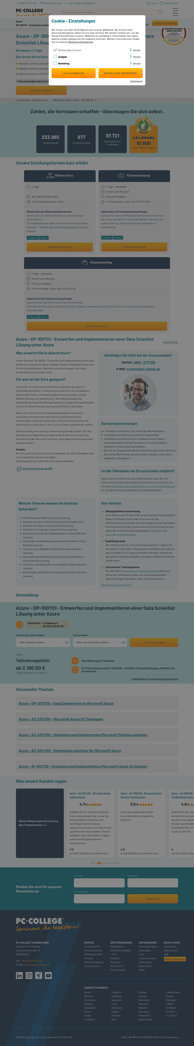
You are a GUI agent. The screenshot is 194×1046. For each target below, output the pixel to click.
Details (137, 50)
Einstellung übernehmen (120, 73)
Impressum (136, 81)
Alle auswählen (73, 73)
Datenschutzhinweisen (80, 41)
